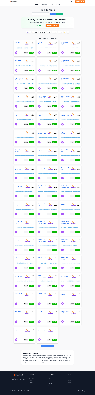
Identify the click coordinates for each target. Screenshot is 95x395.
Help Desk (50, 383)
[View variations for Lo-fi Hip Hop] (50, 61)
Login (72, 1)
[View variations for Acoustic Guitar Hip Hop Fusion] (73, 61)
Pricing (49, 378)
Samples (57, 4)
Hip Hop (40, 79)
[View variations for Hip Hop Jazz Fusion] (50, 43)
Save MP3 (26, 52)
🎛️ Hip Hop (42, 32)
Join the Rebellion (80, 1)
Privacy (69, 378)
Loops (51, 4)
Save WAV (31, 52)
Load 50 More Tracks (47, 346)
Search (52, 14)
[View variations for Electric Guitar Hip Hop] (73, 43)
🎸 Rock (54, 32)
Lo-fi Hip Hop (41, 61)
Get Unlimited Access (52, 25)
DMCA (69, 382)
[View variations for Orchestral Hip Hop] (27, 43)
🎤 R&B (60, 32)
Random (60, 14)
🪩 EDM (28, 32)
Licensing (70, 380)
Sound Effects (44, 4)
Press (49, 376)
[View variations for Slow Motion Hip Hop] (27, 61)
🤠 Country (35, 32)
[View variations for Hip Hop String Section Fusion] (27, 79)
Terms (69, 376)
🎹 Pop (49, 32)
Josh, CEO (50, 385)
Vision (49, 380)
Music (36, 4)
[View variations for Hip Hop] (50, 79)
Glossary (50, 381)
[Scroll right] (68, 32)
